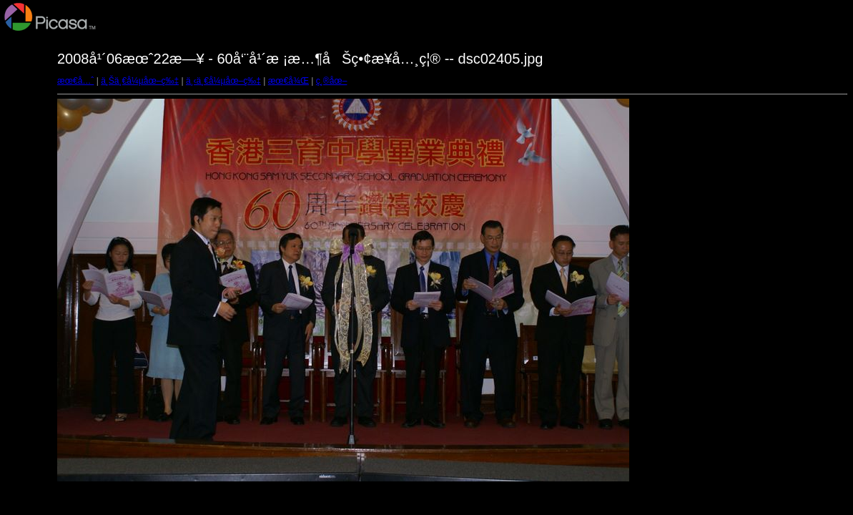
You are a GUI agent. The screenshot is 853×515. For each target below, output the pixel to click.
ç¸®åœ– (331, 81)
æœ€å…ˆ (75, 81)
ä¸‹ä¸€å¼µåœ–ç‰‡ (223, 81)
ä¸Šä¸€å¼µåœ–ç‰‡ (140, 81)
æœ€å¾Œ (288, 81)
